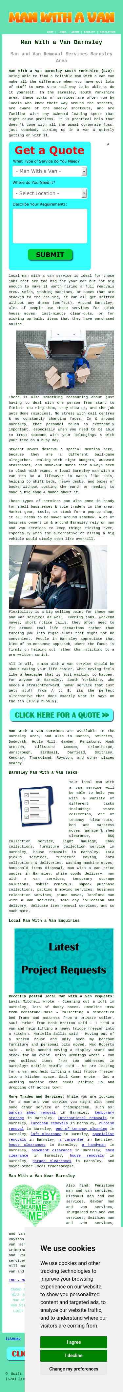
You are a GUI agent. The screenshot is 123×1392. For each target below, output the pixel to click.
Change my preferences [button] (73, 1368)
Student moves (23, 449)
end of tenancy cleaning (81, 1129)
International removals (82, 1118)
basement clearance (51, 1150)
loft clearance (46, 1134)
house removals (87, 1156)
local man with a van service (40, 276)
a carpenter (71, 1140)
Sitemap (13, 1339)
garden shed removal (32, 1113)
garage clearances (51, 1161)
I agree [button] (74, 1342)
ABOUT (75, 32)
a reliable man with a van (78, 76)
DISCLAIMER (107, 32)
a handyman (94, 1145)
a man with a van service (63, 664)
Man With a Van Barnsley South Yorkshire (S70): (61, 71)
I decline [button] (73, 1355)
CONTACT (89, 32)
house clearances (27, 1145)
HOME (50, 32)
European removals (49, 1123)
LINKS (62, 32)
